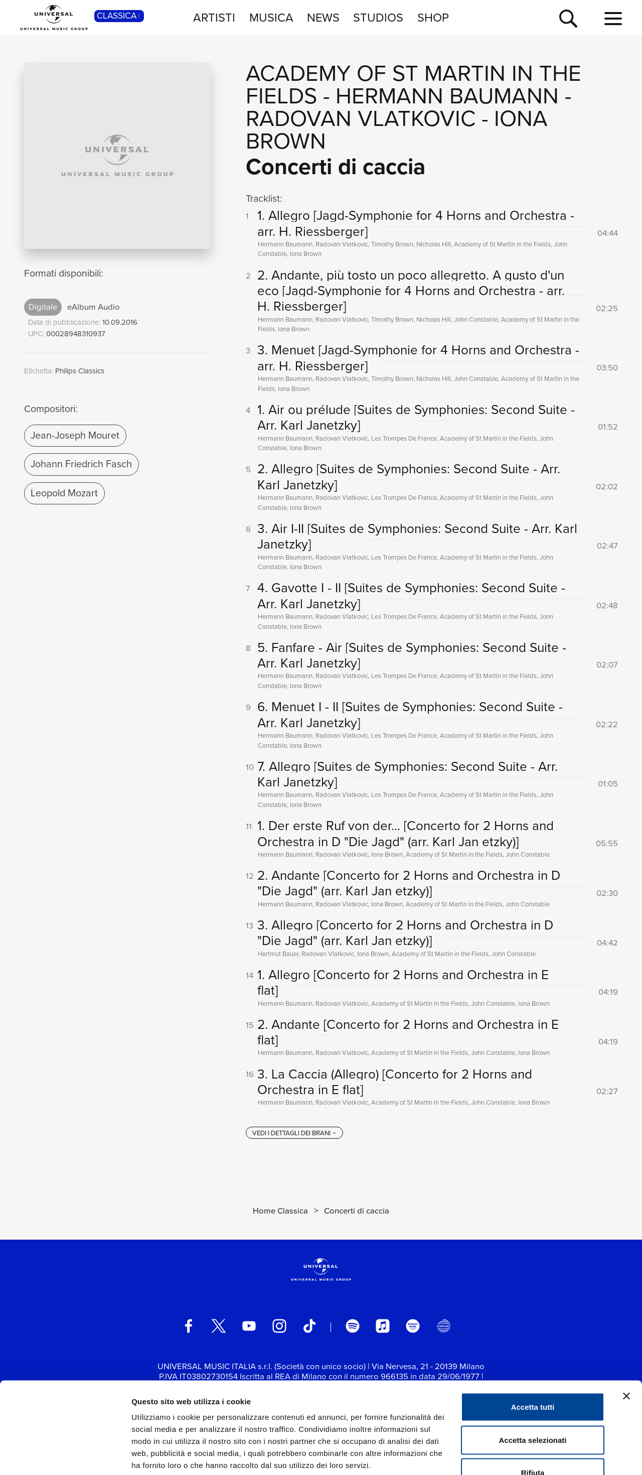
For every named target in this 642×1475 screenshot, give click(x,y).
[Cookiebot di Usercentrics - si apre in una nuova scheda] (65, 1455)
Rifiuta (533, 1409)
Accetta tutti (533, 1343)
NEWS (323, 17)
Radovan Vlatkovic (360, 118)
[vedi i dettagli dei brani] (294, 1134)
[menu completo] (613, 19)
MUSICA (271, 17)
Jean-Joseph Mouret (75, 435)
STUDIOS (378, 17)
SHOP (433, 17)
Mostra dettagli (528, 1455)
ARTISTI (214, 17)
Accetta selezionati (532, 1376)
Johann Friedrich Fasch (81, 463)
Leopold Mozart (64, 492)
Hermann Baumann (447, 95)
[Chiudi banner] (626, 1332)
